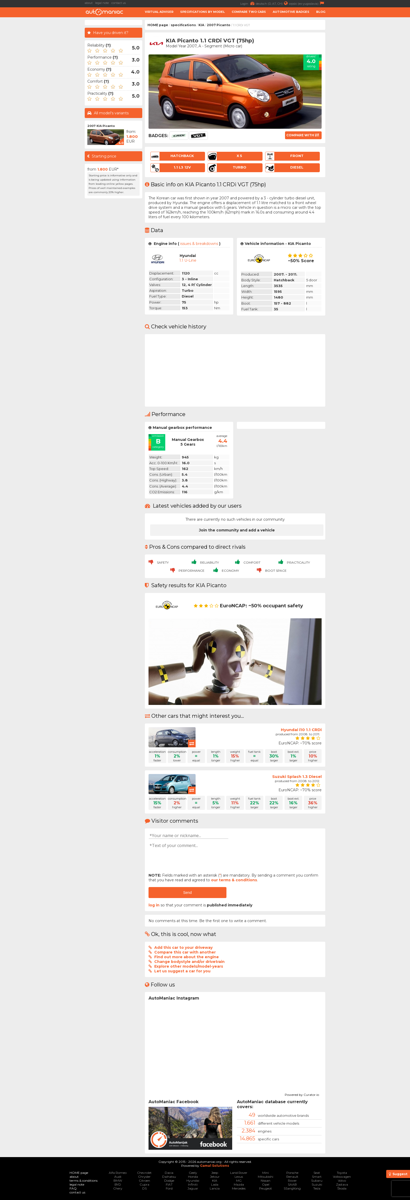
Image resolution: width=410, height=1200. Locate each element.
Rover (292, 1180)
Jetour (215, 1177)
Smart (317, 1177)
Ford (169, 1188)
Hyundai (192, 1180)
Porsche (292, 1173)
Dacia (169, 1173)
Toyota (342, 1173)
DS (144, 1188)
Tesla (316, 1188)
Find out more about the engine (186, 957)
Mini (265, 1173)
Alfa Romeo (118, 1173)
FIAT (169, 1184)
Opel (265, 1184)
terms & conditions (84, 1180)
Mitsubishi (265, 1177)
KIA (201, 25)
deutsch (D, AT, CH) (272, 3)
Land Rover (238, 1173)
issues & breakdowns (199, 243)
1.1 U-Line (187, 260)
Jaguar (192, 1188)
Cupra (144, 1184)
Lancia (215, 1188)
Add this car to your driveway (183, 947)
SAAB (292, 1184)
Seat (317, 1173)
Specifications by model (202, 12)
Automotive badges (291, 12)
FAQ (73, 1188)
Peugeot (265, 1188)
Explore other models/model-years (188, 966)
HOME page (157, 25)
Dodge (169, 1180)
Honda (193, 1177)
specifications (183, 25)
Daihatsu (169, 1177)
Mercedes (239, 1188)
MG (239, 1180)
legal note (102, 3)
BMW (117, 1180)
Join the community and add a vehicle (237, 530)
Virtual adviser (159, 12)
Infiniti (193, 1184)
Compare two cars (249, 12)
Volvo (342, 1180)
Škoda (341, 1188)
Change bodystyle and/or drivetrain (189, 961)
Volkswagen (342, 1177)
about (89, 3)
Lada (214, 1184)
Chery (117, 1188)
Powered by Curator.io (302, 1094)
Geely (193, 1173)
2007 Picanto (218, 25)
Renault (292, 1177)
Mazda (239, 1184)
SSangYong (292, 1188)
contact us (118, 3)
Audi (117, 1177)
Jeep (214, 1173)
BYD (118, 1184)
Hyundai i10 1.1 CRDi (301, 729)
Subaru (316, 1180)
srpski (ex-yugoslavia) (307, 3)
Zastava (342, 1184)
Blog (320, 12)
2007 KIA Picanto (101, 126)
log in (154, 905)
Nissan (265, 1180)
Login (248, 3)
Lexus (239, 1177)
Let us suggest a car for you (182, 971)
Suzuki (317, 1184)
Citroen (144, 1180)
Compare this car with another (185, 952)
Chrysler (144, 1177)
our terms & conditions (234, 880)
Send (187, 892)
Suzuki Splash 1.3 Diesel (297, 776)
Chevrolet (144, 1173)
